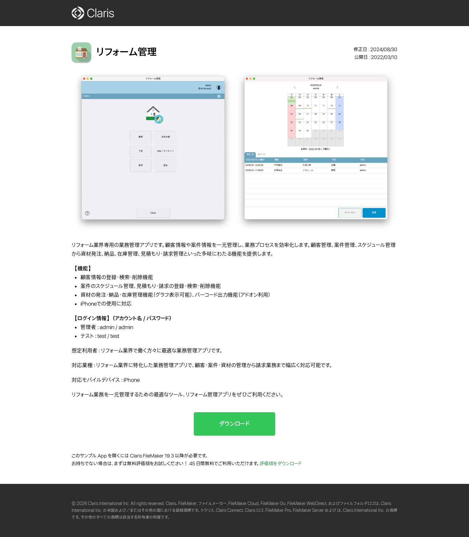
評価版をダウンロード (281, 464)
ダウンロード (234, 424)
